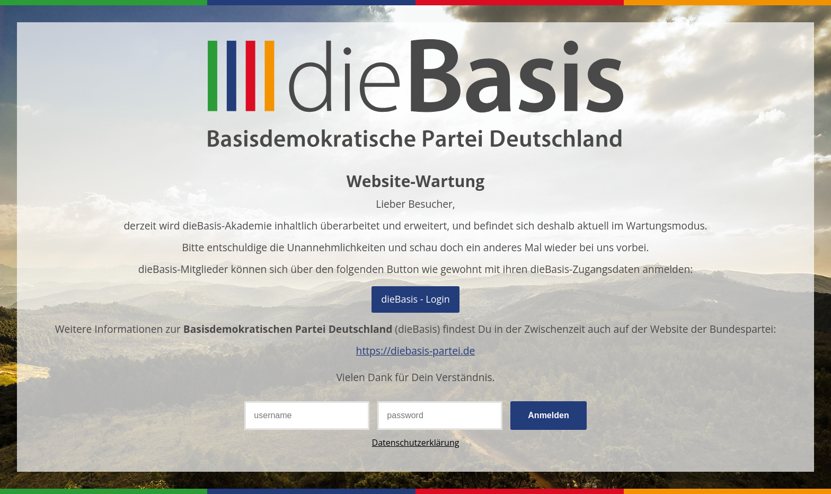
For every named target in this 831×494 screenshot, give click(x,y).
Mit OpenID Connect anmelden (415, 299)
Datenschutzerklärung (415, 442)
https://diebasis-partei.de (415, 350)
